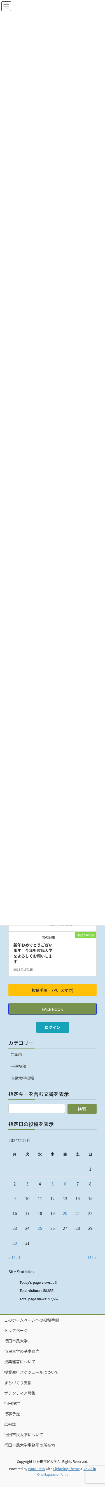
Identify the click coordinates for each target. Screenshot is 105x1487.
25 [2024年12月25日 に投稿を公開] (40, 1228)
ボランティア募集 (19, 1393)
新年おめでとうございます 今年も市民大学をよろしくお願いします (33, 953)
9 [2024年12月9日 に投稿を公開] (15, 1198)
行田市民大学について (23, 1434)
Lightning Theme (66, 1468)
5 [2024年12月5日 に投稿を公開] (53, 1184)
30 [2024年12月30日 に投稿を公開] (15, 1243)
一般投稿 (18, 1066)
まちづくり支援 (18, 1382)
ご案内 (16, 1054)
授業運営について (20, 1361)
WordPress (36, 1468)
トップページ (16, 1330)
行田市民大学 (16, 1341)
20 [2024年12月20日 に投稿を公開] (65, 1213)
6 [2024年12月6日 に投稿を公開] (65, 1184)
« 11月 (14, 1257)
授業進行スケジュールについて (31, 1372)
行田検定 (12, 1403)
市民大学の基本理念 (21, 1351)
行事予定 (12, 1414)
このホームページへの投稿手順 (31, 1320)
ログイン (52, 1027)
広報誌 (10, 1424)
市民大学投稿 (22, 1078)
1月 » (92, 1257)
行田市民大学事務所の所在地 (29, 1445)
